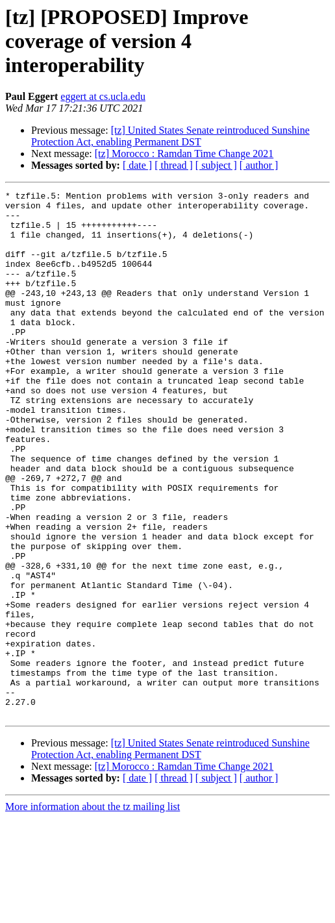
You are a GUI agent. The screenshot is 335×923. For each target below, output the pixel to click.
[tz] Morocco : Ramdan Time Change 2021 (184, 153)
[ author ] (259, 165)
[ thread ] (174, 165)
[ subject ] (216, 165)
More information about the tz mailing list (92, 911)
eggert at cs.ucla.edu (102, 96)
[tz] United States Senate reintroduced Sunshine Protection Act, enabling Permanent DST (170, 136)
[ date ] (137, 165)
